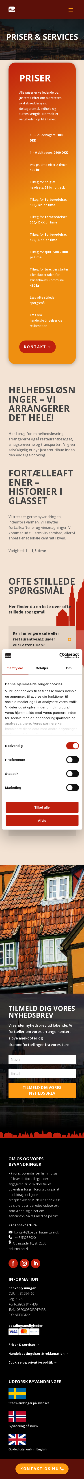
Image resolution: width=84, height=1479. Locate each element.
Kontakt (35, 346)
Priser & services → (24, 1344)
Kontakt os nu (39, 1468)
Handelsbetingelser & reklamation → (39, 1353)
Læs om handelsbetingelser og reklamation (46, 320)
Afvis (42, 820)
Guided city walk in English (28, 1449)
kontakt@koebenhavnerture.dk (34, 1232)
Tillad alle (42, 807)
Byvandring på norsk (23, 1426)
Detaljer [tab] (42, 668)
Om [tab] (69, 668)
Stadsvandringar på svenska (29, 1403)
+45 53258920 (22, 1238)
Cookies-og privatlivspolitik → (33, 1362)
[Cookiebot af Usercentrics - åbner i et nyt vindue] (60, 655)
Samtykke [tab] (15, 668)
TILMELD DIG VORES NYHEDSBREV (42, 1090)
